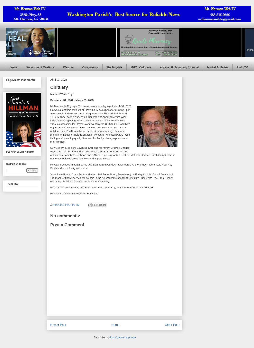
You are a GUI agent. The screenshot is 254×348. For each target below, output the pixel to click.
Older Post (172, 325)
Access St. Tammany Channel (179, 67)
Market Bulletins (217, 67)
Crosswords (90, 67)
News (14, 67)
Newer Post (58, 325)
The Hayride (114, 67)
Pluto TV (242, 67)
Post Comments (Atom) (122, 337)
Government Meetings (40, 67)
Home (115, 325)
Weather (68, 67)
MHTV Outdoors (141, 67)
